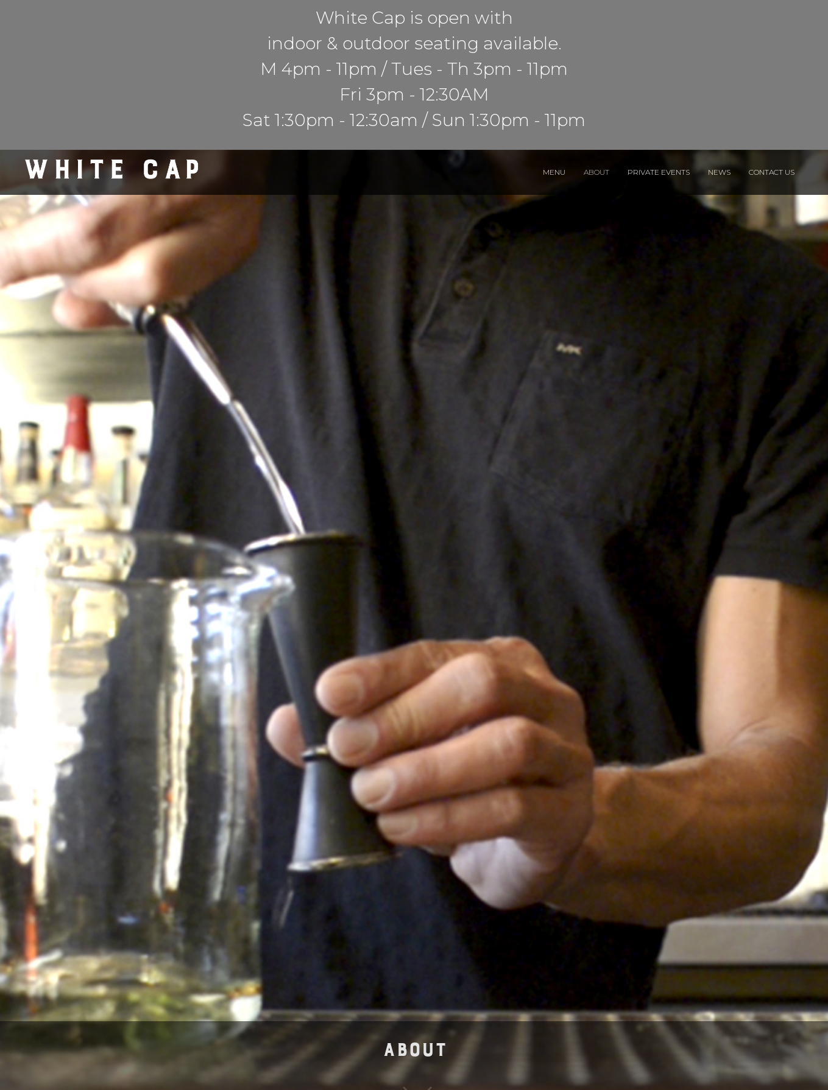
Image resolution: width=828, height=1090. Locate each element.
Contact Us (771, 172)
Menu (554, 172)
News (719, 172)
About (596, 172)
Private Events (659, 172)
